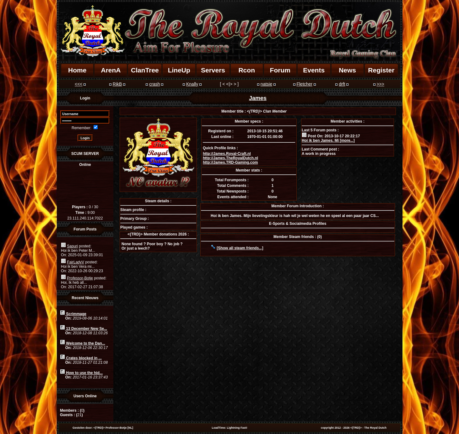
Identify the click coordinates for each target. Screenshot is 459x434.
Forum (280, 70)
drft (342, 84)
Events (314, 70)
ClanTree (145, 70)
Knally (192, 84)
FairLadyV (75, 262)
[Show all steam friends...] (240, 248)
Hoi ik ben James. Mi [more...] (328, 140)
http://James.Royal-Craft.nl (227, 153)
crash (154, 84)
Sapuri (72, 246)
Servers (213, 70)
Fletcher (304, 84)
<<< (79, 84)
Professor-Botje (80, 278)
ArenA (111, 70)
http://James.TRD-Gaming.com (230, 162)
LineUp (179, 70)
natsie (266, 84)
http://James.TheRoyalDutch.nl (230, 158)
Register (381, 70)
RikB (117, 84)
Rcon (246, 70)
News (347, 70)
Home (77, 70)
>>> (380, 84)
